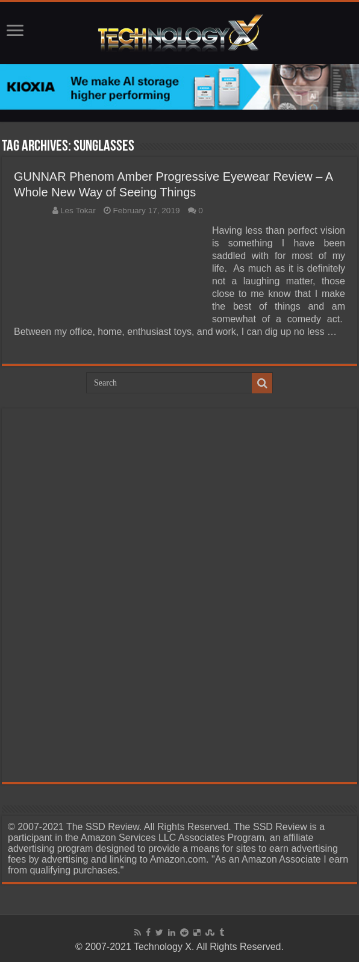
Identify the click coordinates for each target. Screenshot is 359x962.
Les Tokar (78, 210)
